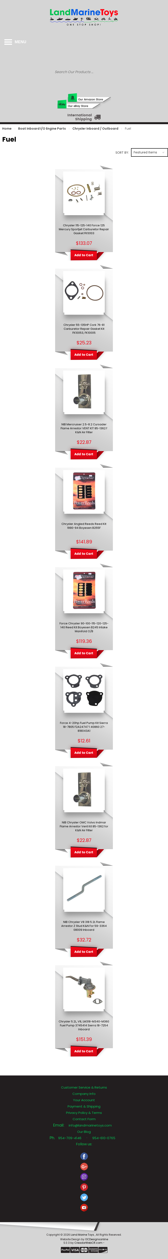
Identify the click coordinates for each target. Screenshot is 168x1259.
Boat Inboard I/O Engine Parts (42, 128)
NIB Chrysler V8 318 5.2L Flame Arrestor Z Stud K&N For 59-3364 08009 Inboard (84, 926)
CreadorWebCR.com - (89, 1243)
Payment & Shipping (84, 1106)
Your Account (84, 1100)
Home (7, 128)
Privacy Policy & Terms (84, 1112)
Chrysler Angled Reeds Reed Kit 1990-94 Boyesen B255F (83, 526)
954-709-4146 (69, 1138)
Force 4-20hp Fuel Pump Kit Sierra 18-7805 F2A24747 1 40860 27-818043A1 (84, 727)
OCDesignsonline (96, 1239)
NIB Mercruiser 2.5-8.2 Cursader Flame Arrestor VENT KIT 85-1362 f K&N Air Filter (84, 428)
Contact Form (84, 1119)
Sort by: (122, 152)
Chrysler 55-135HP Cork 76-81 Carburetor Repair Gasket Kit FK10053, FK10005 (84, 329)
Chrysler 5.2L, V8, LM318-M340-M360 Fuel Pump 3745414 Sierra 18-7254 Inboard (84, 1025)
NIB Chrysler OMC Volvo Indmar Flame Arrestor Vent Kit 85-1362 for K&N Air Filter (84, 826)
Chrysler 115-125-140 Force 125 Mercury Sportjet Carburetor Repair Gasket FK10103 (84, 229)
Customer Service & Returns (84, 1087)
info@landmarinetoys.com (90, 1125)
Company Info (84, 1093)
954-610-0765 (103, 1138)
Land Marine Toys (83, 1235)
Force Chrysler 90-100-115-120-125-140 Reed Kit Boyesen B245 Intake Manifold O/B (84, 627)
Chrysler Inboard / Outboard (95, 128)
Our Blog (84, 1131)
